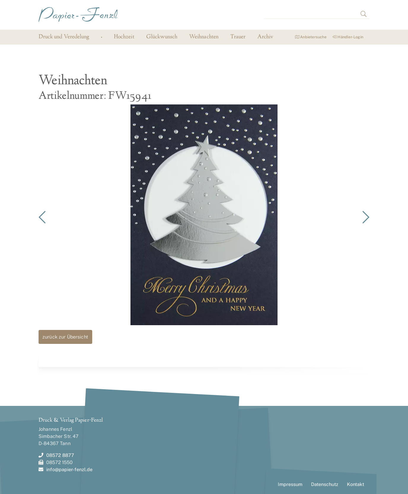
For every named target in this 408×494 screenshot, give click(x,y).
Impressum (290, 484)
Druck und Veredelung (64, 37)
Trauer (238, 37)
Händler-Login (348, 37)
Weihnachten (204, 37)
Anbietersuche (310, 37)
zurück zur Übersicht (65, 337)
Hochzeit (124, 37)
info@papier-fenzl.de (66, 469)
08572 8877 (56, 455)
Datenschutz (324, 484)
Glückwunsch (162, 37)
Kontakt (355, 484)
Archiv (265, 37)
